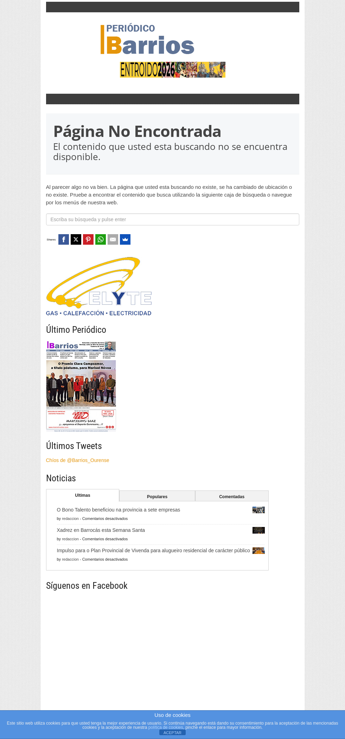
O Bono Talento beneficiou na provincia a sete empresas (118, 510)
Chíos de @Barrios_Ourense (77, 460)
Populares (157, 496)
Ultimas (82, 495)
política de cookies (165, 727)
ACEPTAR (172, 733)
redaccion (70, 518)
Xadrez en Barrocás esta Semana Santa (101, 530)
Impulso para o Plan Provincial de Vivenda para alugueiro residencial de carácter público (153, 550)
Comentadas (231, 496)
